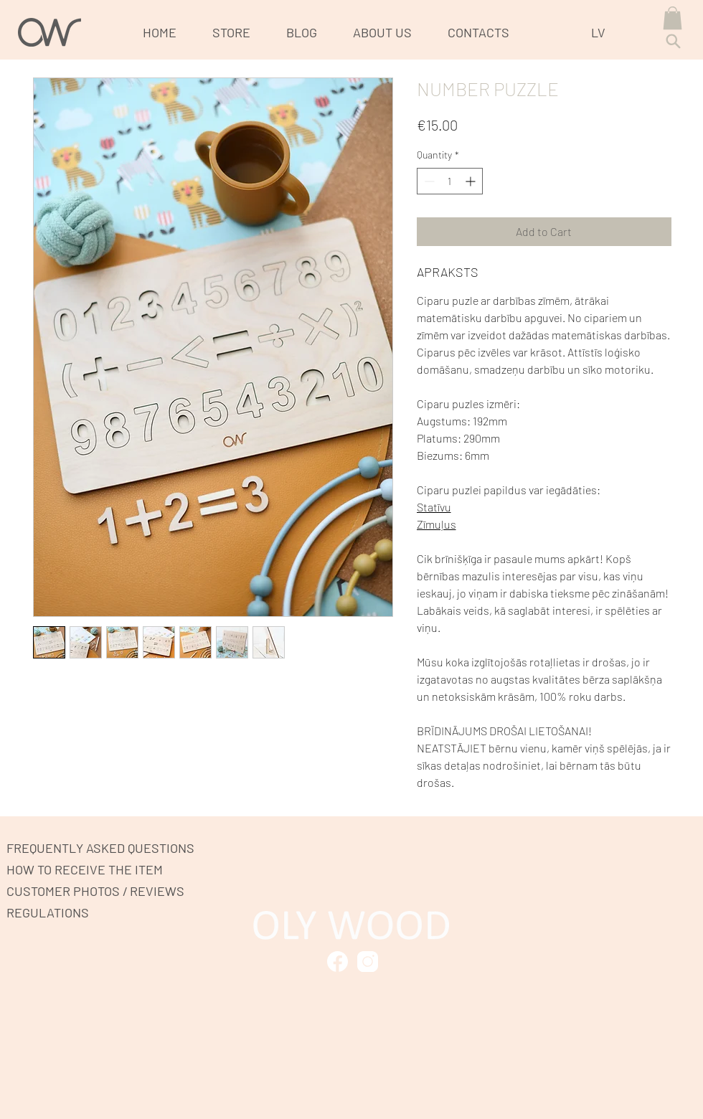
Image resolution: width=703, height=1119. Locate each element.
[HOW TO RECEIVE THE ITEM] (90, 869)
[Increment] (472, 181)
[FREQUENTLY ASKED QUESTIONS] (106, 847)
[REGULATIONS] (57, 912)
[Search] (673, 41)
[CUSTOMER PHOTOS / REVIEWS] (106, 891)
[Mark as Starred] (337, 961)
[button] (672, 17)
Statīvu (434, 507)
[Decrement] (428, 181)
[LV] (602, 32)
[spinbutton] (450, 181)
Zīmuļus (436, 524)
